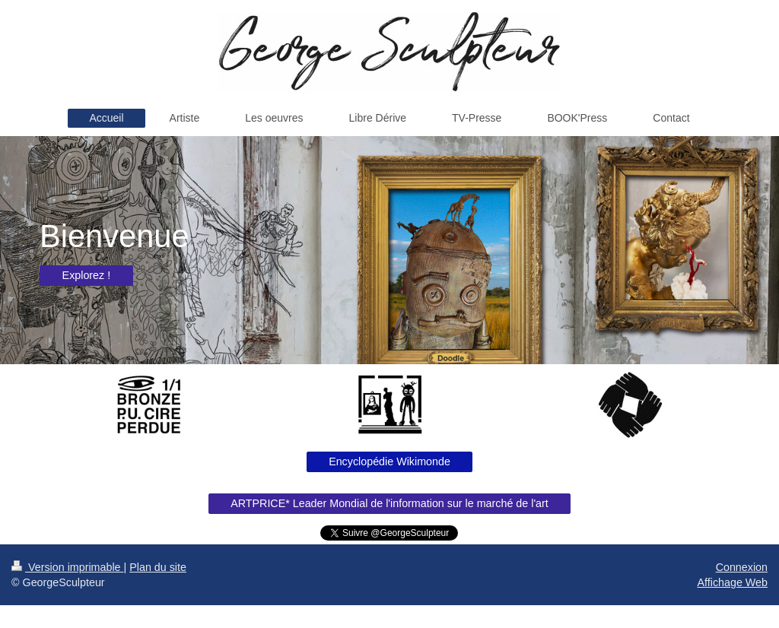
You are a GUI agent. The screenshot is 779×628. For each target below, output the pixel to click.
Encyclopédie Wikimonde (389, 461)
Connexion (742, 567)
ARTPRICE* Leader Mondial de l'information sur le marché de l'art (389, 503)
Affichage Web (733, 582)
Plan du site (157, 567)
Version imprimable (67, 567)
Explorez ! (86, 275)
